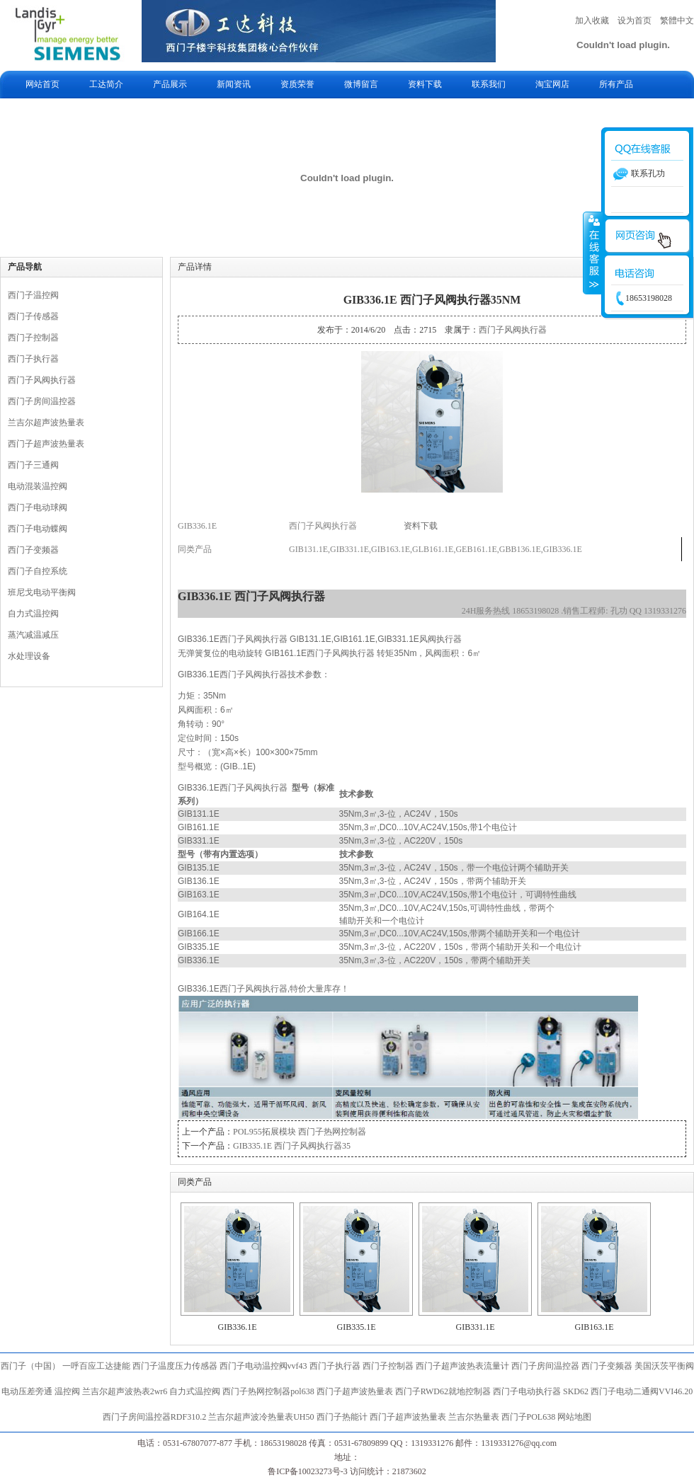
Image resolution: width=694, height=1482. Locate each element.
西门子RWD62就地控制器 (444, 1391)
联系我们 (489, 84)
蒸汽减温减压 (33, 635)
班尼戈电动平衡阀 (42, 592)
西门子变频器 (33, 550)
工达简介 (106, 84)
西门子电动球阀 (37, 507)
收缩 (593, 252)
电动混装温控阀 (37, 486)
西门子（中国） (30, 1366)
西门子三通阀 (33, 465)
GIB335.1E (356, 1327)
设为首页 (635, 20)
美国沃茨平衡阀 (664, 1366)
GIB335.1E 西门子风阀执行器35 (292, 1146)
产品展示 (170, 84)
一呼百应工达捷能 (96, 1366)
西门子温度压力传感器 (174, 1366)
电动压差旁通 (26, 1391)
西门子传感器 (33, 316)
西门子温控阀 (33, 295)
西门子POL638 (528, 1417)
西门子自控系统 (37, 571)
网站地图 (574, 1417)
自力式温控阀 (33, 614)
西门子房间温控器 (42, 401)
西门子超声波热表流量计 (462, 1366)
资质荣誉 (297, 84)
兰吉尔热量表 (473, 1417)
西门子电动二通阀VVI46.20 (642, 1391)
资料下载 (425, 84)
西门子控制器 (33, 338)
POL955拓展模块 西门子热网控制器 (299, 1132)
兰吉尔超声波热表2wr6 (125, 1391)
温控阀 (67, 1391)
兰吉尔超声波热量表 (46, 422)
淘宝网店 (552, 84)
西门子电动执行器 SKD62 (540, 1391)
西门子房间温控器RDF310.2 (154, 1417)
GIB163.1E (594, 1327)
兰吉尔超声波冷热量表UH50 (261, 1417)
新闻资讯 (234, 84)
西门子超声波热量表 (46, 444)
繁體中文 (677, 20)
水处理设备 (29, 656)
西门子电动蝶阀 (37, 529)
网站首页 (42, 84)
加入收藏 (592, 20)
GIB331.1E (475, 1327)
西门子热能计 (342, 1417)
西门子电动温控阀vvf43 (263, 1366)
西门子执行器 (33, 359)
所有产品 (616, 84)
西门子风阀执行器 (42, 380)
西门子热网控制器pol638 (268, 1391)
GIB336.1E (237, 1327)
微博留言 (361, 84)
